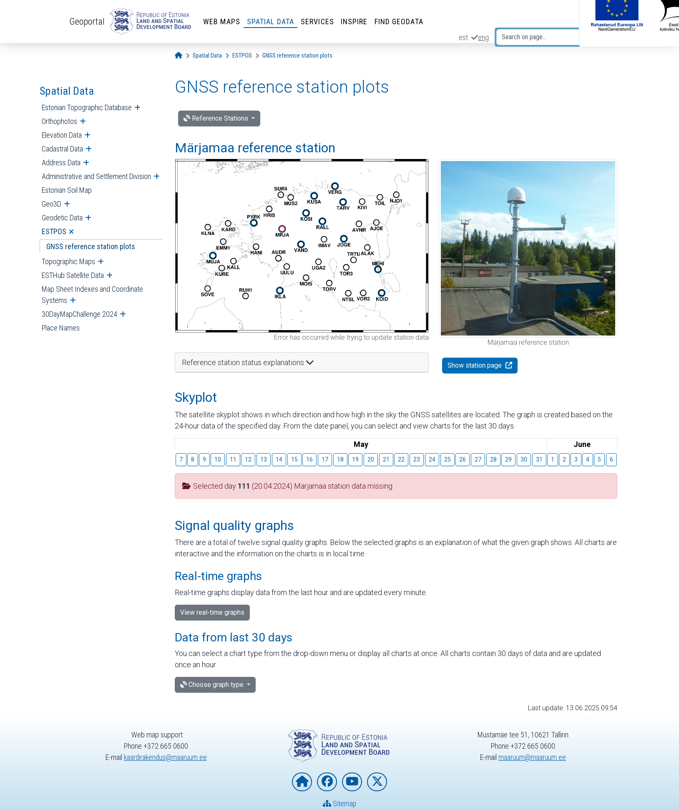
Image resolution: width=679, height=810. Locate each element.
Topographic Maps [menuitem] (68, 261)
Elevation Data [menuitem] (62, 135)
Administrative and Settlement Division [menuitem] (96, 176)
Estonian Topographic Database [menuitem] (87, 107)
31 (539, 459)
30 (524, 459)
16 (309, 459)
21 (386, 459)
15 (294, 459)
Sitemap (340, 804)
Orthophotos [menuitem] (59, 121)
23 (416, 459)
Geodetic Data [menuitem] (62, 217)
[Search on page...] (543, 37)
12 (248, 459)
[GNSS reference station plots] (297, 55)
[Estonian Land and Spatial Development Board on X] (377, 782)
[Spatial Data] (207, 55)
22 (401, 459)
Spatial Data (270, 21)
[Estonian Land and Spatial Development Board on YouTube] (352, 782)
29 (508, 459)
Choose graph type (212, 685)
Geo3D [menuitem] (51, 203)
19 (355, 459)
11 (233, 459)
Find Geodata (399, 21)
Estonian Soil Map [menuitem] (67, 190)
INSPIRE (354, 21)
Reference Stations (217, 118)
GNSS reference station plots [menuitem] (90, 246)
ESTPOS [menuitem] (54, 231)
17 (325, 459)
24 (432, 459)
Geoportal (87, 21)
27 (478, 459)
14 (279, 459)
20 (370, 459)
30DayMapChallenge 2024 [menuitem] (79, 314)
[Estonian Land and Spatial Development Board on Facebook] (327, 782)
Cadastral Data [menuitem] (62, 148)
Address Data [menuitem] (61, 162)
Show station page (475, 365)
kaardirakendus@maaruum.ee (165, 757)
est (463, 37)
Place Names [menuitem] (61, 327)
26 (462, 459)
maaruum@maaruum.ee (532, 757)
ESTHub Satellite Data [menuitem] (73, 275)
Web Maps (221, 21)
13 (263, 459)
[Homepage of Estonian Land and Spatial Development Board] (302, 782)
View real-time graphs (212, 612)
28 (493, 459)
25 (447, 459)
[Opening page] (178, 55)
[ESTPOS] (242, 55)
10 (217, 459)
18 (340, 459)
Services (317, 21)
